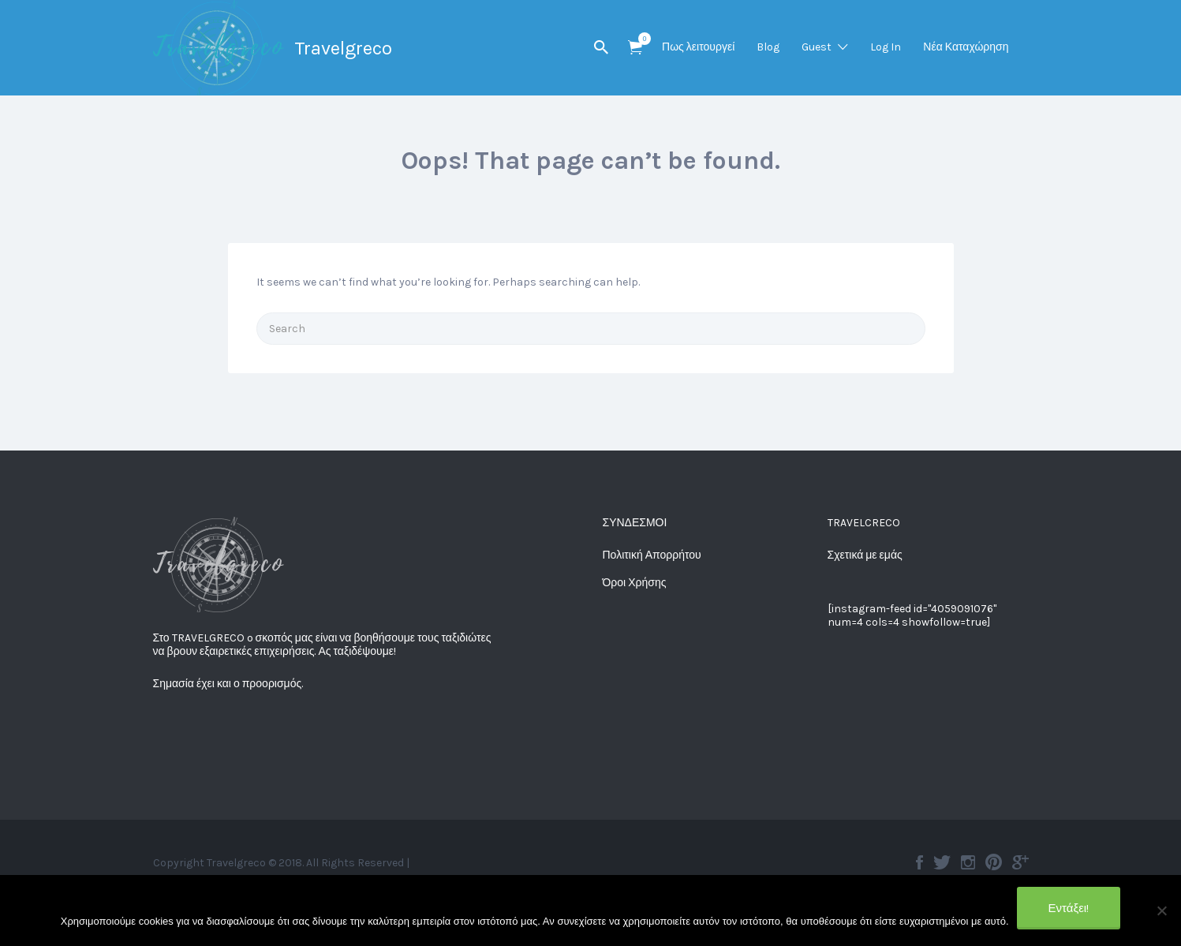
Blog (768, 47)
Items (640, 38)
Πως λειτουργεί (698, 47)
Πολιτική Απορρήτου (652, 555)
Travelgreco (343, 48)
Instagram (968, 862)
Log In (885, 47)
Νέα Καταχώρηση (965, 47)
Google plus (1020, 862)
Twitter (942, 862)
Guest (817, 47)
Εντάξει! (1068, 908)
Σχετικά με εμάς (865, 555)
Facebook (919, 862)
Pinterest (993, 862)
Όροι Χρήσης (635, 582)
